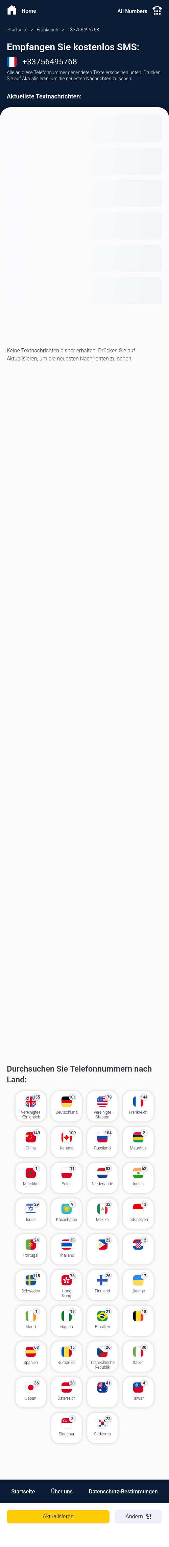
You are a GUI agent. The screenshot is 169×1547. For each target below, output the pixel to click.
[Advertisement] (84, 458)
